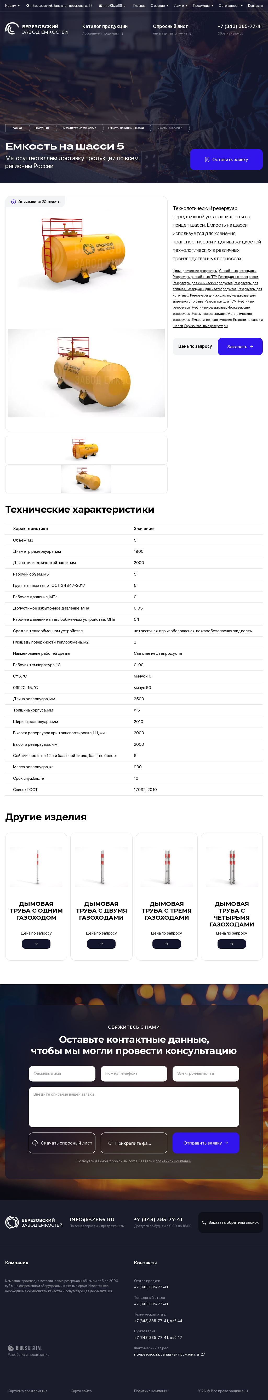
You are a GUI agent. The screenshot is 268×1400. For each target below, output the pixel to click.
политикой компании (173, 1161)
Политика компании (151, 1391)
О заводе (158, 6)
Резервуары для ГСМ (221, 301)
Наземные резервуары (209, 314)
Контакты (255, 6)
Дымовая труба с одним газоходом (36, 910)
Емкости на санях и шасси (126, 128)
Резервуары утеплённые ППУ (195, 277)
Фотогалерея (229, 6)
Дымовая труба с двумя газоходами (101, 910)
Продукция (201, 6)
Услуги (179, 6)
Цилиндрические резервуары (195, 271)
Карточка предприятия (27, 1391)
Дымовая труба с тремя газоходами (167, 910)
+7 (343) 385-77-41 (240, 26)
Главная (139, 6)
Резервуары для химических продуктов (202, 283)
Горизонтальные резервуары (206, 326)
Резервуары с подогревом (238, 277)
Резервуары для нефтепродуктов (211, 289)
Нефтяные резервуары (209, 307)
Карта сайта (81, 1391)
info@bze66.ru (115, 6)
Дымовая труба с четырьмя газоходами (231, 914)
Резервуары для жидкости (210, 295)
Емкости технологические (79, 128)
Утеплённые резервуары (237, 271)
